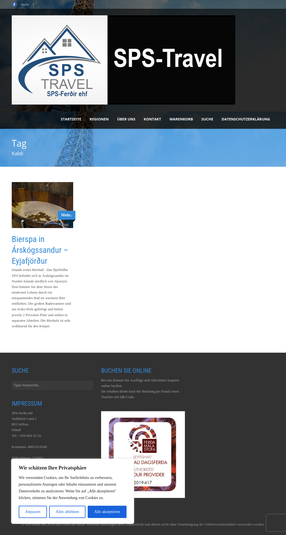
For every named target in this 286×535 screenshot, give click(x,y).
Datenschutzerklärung (246, 119)
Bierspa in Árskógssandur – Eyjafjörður (40, 250)
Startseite (71, 119)
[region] (72, 491)
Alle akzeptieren (107, 512)
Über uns (126, 119)
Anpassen (32, 512)
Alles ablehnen (67, 512)
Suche (207, 119)
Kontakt (152, 119)
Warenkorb (181, 119)
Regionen (99, 119)
